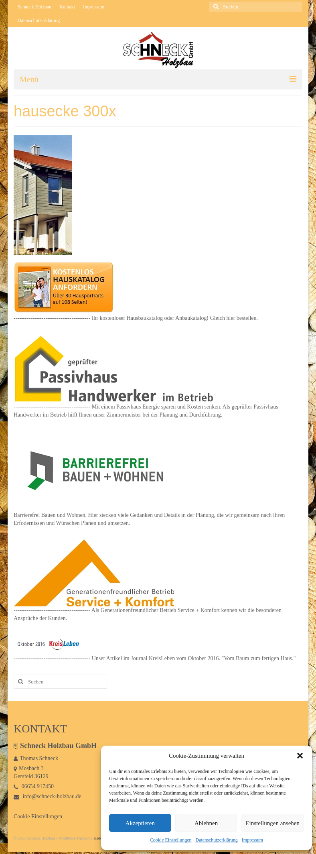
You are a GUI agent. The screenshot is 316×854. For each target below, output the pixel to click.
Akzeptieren (140, 823)
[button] (300, 756)
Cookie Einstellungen (171, 840)
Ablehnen (206, 823)
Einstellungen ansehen (272, 823)
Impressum (252, 840)
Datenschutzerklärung (217, 840)
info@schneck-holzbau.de (47, 796)
